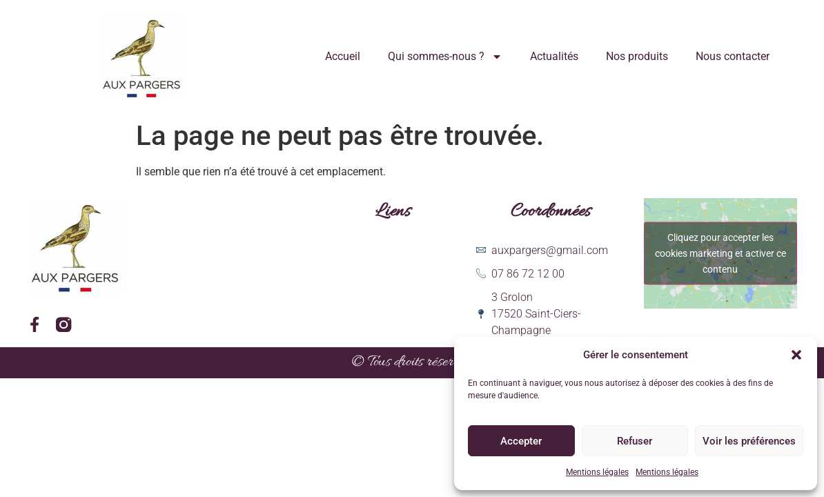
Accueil (342, 56)
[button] (796, 355)
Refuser (634, 441)
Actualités (554, 56)
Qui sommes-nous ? (445, 56)
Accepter (521, 441)
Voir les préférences (749, 441)
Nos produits (637, 56)
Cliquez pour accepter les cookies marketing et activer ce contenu (720, 252)
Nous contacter (732, 56)
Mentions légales (597, 472)
